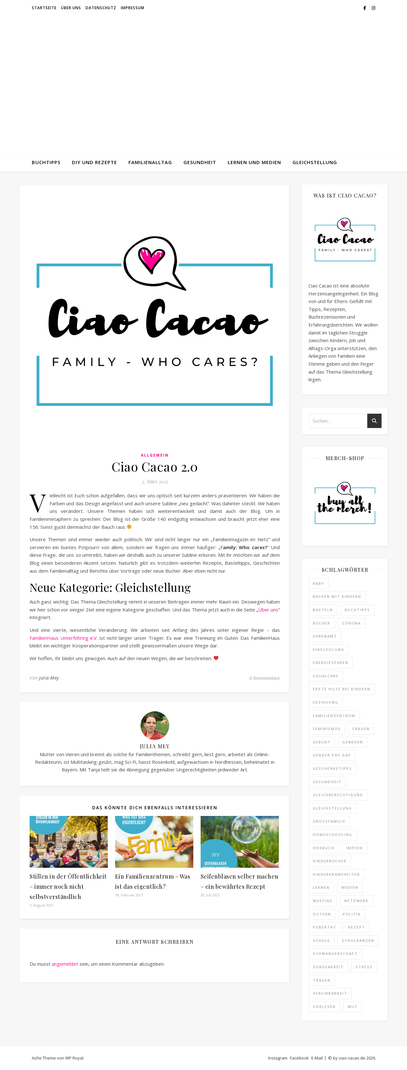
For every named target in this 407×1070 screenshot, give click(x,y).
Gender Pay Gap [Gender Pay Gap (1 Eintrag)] (332, 755)
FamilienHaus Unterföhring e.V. (64, 638)
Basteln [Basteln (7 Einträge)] (323, 609)
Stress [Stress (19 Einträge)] (364, 966)
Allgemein (155, 455)
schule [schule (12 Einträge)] (321, 940)
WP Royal (74, 1058)
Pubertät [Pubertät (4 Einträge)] (324, 927)
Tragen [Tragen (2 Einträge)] (322, 980)
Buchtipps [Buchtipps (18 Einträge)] (357, 609)
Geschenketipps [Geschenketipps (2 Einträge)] (332, 768)
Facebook (299, 1058)
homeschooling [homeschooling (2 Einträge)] (332, 834)
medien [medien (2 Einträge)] (349, 887)
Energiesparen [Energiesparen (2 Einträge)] (330, 662)
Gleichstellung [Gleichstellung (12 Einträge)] (332, 808)
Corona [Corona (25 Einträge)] (351, 623)
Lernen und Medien (254, 162)
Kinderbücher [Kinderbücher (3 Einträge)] (330, 861)
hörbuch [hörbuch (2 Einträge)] (324, 848)
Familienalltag (150, 162)
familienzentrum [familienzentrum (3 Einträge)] (334, 715)
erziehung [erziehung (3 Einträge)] (325, 702)
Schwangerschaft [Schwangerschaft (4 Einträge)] (335, 953)
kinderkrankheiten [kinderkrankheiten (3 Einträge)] (336, 874)
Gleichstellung (315, 162)
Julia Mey (49, 678)
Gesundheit (199, 162)
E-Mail (317, 1058)
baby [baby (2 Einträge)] (318, 583)
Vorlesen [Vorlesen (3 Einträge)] (324, 1006)
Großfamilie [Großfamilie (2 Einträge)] (329, 821)
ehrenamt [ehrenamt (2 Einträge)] (325, 636)
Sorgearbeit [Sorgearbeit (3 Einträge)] (328, 966)
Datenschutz (101, 7)
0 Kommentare (264, 678)
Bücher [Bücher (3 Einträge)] (321, 623)
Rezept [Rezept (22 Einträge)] (356, 927)
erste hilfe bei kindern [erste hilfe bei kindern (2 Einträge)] (341, 689)
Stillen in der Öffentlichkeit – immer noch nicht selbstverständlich (68, 887)
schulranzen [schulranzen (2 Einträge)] (358, 940)
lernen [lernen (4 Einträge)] (321, 887)
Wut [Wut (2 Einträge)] (353, 1006)
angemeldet (65, 964)
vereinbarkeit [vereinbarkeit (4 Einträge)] (330, 993)
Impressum (132, 7)
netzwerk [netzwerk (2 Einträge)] (356, 900)
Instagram (277, 1058)
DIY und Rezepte (94, 162)
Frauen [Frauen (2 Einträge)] (361, 728)
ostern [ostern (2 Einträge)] (322, 914)
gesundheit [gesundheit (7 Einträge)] (327, 781)
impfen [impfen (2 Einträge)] (354, 848)
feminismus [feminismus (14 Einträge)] (327, 728)
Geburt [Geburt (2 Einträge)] (322, 742)
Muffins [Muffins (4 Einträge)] (323, 900)
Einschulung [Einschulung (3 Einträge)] (328, 649)
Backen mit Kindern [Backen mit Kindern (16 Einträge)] (337, 596)
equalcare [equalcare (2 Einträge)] (326, 675)
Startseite (44, 7)
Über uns (71, 7)
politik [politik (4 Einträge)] (352, 914)
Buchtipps (46, 162)
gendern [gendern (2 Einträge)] (352, 742)
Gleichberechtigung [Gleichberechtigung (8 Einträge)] (338, 794)
